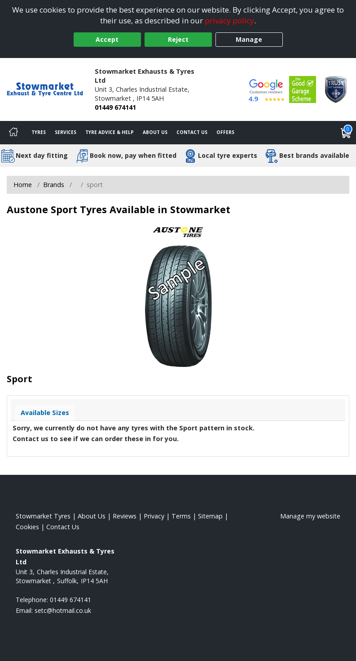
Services (65, 132)
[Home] (13, 132)
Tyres (38, 132)
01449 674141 (115, 107)
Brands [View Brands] (53, 184)
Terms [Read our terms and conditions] (181, 516)
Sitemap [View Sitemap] (210, 516)
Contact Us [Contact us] (191, 132)
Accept (107, 39)
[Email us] (63, 610)
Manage (249, 39)
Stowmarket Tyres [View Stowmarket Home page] (43, 516)
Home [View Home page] (22, 184)
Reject (178, 39)
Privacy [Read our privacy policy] (154, 516)
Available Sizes (45, 412)
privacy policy (229, 20)
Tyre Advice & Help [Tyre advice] (109, 132)
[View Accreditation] (302, 89)
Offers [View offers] (225, 132)
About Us (155, 132)
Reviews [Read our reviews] (124, 516)
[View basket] (346, 132)
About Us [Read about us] (91, 516)
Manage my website (310, 516)
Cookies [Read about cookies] (27, 527)
